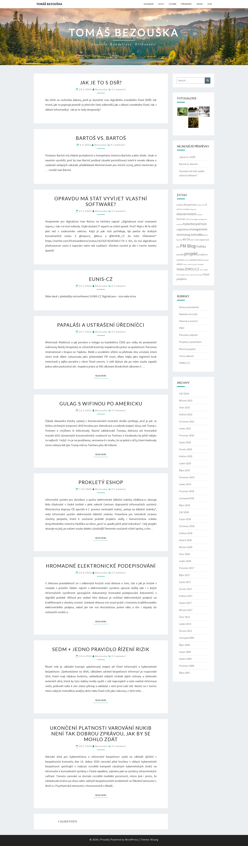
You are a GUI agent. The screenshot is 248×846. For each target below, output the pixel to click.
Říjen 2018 (184, 505)
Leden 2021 (185, 428)
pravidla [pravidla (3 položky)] (180, 254)
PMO (181, 328)
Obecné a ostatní (188, 321)
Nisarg (154, 839)
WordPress (131, 839)
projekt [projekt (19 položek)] (191, 254)
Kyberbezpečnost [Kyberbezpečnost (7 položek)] (195, 224)
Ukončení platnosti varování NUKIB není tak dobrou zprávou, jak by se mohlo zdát (101, 733)
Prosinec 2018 (186, 491)
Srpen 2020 (185, 442)
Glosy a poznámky (189, 307)
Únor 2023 (184, 407)
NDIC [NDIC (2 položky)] (192, 240)
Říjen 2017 (184, 575)
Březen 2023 (185, 400)
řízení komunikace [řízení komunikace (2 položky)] (195, 275)
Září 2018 (184, 512)
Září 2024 (184, 393)
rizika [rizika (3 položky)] (199, 260)
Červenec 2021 (186, 421)
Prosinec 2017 (186, 568)
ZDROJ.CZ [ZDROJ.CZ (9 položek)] (191, 269)
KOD (210, 4)
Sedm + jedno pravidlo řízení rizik (101, 649)
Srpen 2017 (185, 582)
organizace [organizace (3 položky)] (204, 239)
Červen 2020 (185, 449)
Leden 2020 (185, 463)
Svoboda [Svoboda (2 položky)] (201, 264)
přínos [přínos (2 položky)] (187, 260)
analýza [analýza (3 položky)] (180, 204)
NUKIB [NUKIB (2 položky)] (196, 240)
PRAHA (200, 4)
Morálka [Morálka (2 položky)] (179, 240)
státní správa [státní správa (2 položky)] (192, 264)
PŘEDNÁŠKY (186, 4)
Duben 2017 (185, 602)
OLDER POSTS (67, 821)
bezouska (101, 89)
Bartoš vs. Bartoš (101, 138)
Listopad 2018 (186, 498)
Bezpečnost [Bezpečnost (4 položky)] (190, 204)
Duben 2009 (185, 658)
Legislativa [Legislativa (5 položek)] (183, 229)
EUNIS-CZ (101, 279)
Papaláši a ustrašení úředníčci (101, 325)
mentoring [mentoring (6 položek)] (183, 235)
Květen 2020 (185, 456)
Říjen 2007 (184, 672)
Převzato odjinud (188, 335)
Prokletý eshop (100, 482)
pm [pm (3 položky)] (178, 247)
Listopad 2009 (186, 637)
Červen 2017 (185, 589)
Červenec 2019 (186, 477)
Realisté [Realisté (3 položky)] (193, 260)
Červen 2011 (185, 630)
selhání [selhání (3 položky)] (180, 264)
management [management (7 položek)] (198, 229)
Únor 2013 (184, 617)
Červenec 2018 (186, 526)
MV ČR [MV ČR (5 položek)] (186, 239)
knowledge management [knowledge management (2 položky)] (198, 219)
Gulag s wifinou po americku (100, 403)
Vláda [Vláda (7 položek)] (180, 269)
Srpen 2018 (185, 519)
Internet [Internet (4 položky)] (181, 219)
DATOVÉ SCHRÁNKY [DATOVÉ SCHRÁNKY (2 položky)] (183, 209)
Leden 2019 (185, 484)
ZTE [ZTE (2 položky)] (201, 270)
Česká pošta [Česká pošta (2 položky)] (181, 275)
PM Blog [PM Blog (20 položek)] (188, 246)
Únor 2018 (184, 554)
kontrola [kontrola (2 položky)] (180, 224)
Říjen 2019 (184, 470)
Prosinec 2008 (186, 665)
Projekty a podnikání (190, 341)
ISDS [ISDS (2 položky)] (187, 219)
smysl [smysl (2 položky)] (185, 264)
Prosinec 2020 (186, 435)
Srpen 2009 (185, 651)
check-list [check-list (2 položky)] (200, 205)
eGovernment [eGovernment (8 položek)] (186, 214)
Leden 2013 (185, 623)
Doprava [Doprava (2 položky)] (193, 209)
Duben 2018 (185, 540)
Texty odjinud (186, 356)
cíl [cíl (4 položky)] (206, 204)
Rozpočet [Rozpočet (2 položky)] (205, 260)
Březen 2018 (185, 547)
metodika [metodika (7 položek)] (197, 235)
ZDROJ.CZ (184, 362)
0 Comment (119, 89)
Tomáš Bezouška (49, 4)
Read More (101, 375)
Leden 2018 (185, 561)
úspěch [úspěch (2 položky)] (205, 270)
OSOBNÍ (172, 4)
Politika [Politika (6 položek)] (201, 246)
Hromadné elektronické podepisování (101, 566)
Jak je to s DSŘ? (101, 82)
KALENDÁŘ (148, 4)
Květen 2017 (185, 595)
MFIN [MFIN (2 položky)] (206, 235)
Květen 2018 (185, 533)
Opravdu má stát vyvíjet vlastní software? (100, 201)
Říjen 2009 (184, 644)
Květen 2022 (185, 414)
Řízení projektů (187, 349)
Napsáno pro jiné (188, 314)
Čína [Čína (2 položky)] (187, 275)
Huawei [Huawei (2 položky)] (199, 215)
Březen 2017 (185, 610)
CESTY (161, 4)
